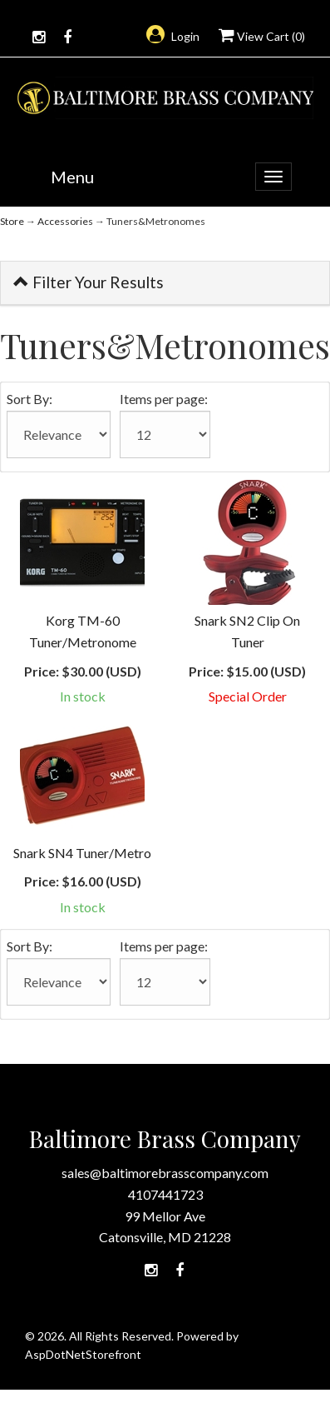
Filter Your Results (88, 282)
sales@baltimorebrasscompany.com (165, 1173)
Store (12, 221)
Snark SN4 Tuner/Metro (82, 853)
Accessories (65, 221)
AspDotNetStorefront (83, 1354)
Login (172, 36)
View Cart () (262, 36)
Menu (72, 177)
